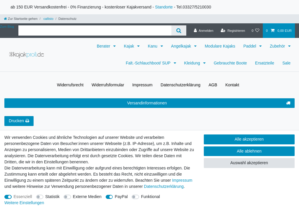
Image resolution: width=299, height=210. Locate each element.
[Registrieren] (233, 30)
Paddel (250, 46)
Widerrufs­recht (70, 85)
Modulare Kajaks (220, 46)
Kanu (153, 46)
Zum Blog (7, 26)
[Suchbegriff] (94, 30)
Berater (104, 46)
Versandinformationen (208, 103)
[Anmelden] (204, 30)
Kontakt (232, 85)
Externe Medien (87, 196)
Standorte (164, 7)
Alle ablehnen (249, 151)
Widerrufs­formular (108, 85)
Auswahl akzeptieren (249, 162)
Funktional (150, 196)
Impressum (142, 85)
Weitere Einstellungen (24, 202)
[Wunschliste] (255, 30)
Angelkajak (181, 46)
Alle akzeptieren (249, 139)
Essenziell (23, 196)
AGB (212, 85)
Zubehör (278, 46)
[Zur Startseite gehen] (20, 18)
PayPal (121, 196)
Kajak (129, 46)
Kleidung (192, 63)
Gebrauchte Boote (230, 63)
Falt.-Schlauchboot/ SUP (149, 63)
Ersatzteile (264, 63)
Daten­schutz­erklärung (180, 85)
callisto (48, 18)
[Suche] (178, 30)
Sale (286, 63)
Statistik (52, 196)
